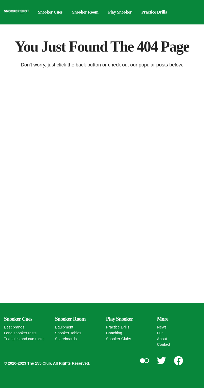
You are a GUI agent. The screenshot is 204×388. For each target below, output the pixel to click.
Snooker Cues (50, 12)
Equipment (64, 327)
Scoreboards (66, 339)
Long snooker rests (20, 333)
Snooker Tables (68, 333)
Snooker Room (86, 12)
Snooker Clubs (118, 339)
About (162, 339)
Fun (160, 333)
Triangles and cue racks (24, 339)
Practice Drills (156, 12)
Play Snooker (121, 12)
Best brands (14, 327)
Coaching (114, 333)
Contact (163, 344)
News (162, 327)
